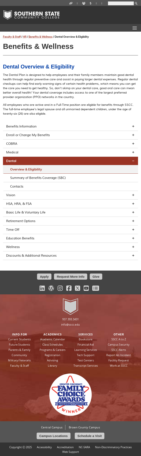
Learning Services (85, 350)
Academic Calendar (52, 339)
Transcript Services (85, 365)
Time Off (70, 230)
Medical (70, 152)
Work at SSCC (118, 365)
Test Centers (85, 360)
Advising (52, 360)
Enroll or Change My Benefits (70, 135)
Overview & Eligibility (26, 169)
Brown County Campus (84, 427)
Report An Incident (118, 355)
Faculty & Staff (12, 36)
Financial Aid (85, 344)
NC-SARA (84, 447)
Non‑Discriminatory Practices (113, 447)
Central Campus (52, 427)
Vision (70, 195)
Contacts (16, 186)
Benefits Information (70, 126)
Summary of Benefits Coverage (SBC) (38, 178)
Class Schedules (52, 344)
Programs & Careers (53, 350)
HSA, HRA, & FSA (70, 204)
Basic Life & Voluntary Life (70, 212)
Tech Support (85, 355)
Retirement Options (70, 221)
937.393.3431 (70, 319)
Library (52, 365)
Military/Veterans (19, 360)
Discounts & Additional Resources (70, 255)
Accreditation (65, 447)
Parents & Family (19, 350)
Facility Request (118, 360)
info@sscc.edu (70, 324)
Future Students (19, 344)
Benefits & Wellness (41, 36)
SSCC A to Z (118, 339)
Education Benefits (70, 238)
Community (19, 355)
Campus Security (119, 344)
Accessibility (44, 447)
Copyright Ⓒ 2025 (20, 447)
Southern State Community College (31, 15)
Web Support (70, 452)
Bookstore (85, 339)
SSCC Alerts (118, 350)
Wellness (70, 247)
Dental (70, 161)
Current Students (19, 339)
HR (24, 36)
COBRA (70, 144)
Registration (53, 355)
